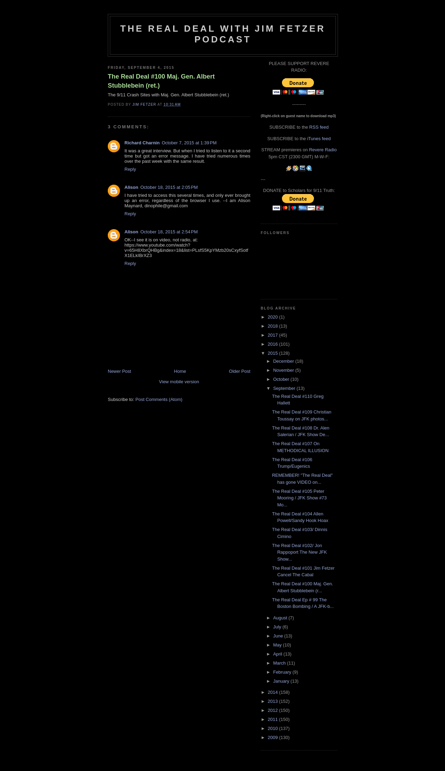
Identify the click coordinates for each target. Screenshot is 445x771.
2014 (273, 692)
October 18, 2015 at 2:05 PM (169, 187)
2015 (273, 353)
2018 (273, 326)
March (280, 663)
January (282, 681)
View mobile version (179, 381)
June (278, 636)
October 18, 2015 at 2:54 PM (169, 231)
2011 (273, 719)
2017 (273, 335)
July (278, 626)
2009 (273, 737)
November (284, 370)
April (278, 654)
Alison (131, 187)
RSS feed (319, 127)
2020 (273, 317)
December (284, 361)
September (285, 388)
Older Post (239, 371)
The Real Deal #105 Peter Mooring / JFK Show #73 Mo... (299, 498)
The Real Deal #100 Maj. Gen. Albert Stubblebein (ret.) (161, 81)
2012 (273, 710)
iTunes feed (319, 138)
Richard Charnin (142, 142)
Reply (130, 169)
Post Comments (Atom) (159, 399)
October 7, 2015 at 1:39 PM (189, 142)
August (281, 617)
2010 (273, 728)
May (278, 645)
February (283, 672)
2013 (273, 701)
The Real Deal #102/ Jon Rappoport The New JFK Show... (299, 552)
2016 (273, 344)
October (282, 379)
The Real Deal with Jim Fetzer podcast (222, 34)
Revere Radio (323, 149)
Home (180, 371)
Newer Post (119, 371)
